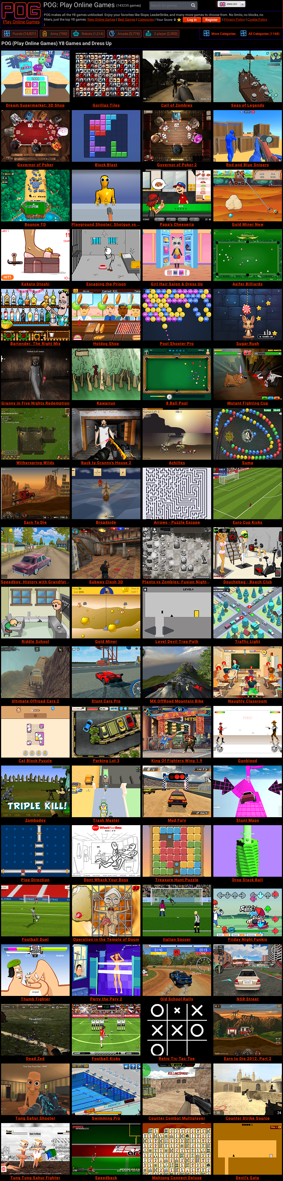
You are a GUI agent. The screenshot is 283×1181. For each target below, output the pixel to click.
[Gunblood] (247, 732)
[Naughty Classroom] (247, 672)
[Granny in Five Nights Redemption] (35, 374)
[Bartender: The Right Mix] (35, 315)
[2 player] (161, 34)
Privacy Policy (234, 19)
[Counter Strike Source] (247, 1089)
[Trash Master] (106, 791)
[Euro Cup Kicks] (247, 493)
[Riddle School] (35, 613)
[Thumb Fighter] (35, 970)
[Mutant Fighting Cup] (247, 374)
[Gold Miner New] (247, 195)
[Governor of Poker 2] (176, 136)
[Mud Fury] (176, 791)
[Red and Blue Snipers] (247, 136)
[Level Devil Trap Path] (176, 613)
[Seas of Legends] (247, 76)
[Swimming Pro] (106, 1089)
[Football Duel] (35, 910)
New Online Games (101, 19)
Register (211, 20)
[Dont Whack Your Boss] (106, 851)
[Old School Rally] (176, 970)
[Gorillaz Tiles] (106, 76)
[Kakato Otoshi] (35, 255)
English (228, 4)
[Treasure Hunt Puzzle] (176, 851)
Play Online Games (21, 21)
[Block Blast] (106, 136)
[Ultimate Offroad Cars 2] (35, 672)
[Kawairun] (106, 374)
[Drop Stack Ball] (247, 851)
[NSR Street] (247, 970)
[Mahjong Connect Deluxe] (176, 1149)
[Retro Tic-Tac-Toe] (176, 1030)
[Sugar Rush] (247, 315)
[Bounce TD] (35, 195)
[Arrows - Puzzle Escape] (176, 493)
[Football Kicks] (106, 1030)
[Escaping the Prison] (106, 255)
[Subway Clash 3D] (106, 553)
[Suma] (247, 434)
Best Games (126, 19)
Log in (192, 20)
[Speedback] (106, 1149)
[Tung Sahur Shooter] (35, 1089)
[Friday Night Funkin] (247, 910)
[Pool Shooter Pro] (176, 315)
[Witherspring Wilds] (35, 434)
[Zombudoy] (35, 791)
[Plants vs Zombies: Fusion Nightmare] (176, 553)
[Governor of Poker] (35, 136)
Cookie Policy (257, 19)
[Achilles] (176, 434)
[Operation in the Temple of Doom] (106, 910)
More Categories (219, 33)
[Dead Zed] (35, 1030)
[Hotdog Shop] (106, 315)
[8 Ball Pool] (176, 374)
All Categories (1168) (259, 33)
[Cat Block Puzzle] (35, 732)
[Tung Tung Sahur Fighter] (35, 1149)
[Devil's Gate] (247, 1149)
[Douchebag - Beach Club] (247, 553)
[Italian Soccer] (176, 910)
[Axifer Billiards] (247, 255)
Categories (146, 19)
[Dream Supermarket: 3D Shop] (35, 76)
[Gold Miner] (106, 613)
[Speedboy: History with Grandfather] (35, 553)
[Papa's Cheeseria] (176, 195)
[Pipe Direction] (35, 851)
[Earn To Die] (35, 493)
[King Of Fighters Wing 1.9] (176, 732)
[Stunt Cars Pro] (106, 672)
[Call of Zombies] (176, 76)
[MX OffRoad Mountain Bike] (176, 672)
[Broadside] (106, 493)
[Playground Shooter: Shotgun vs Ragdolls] (106, 195)
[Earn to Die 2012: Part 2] (247, 1030)
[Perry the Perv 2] (106, 970)
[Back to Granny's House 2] (106, 434)
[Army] (54, 34)
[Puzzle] (20, 34)
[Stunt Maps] (247, 791)
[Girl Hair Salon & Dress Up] (176, 255)
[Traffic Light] (247, 613)
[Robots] (88, 34)
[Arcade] (124, 34)
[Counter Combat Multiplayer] (176, 1089)
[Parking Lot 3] (106, 732)
